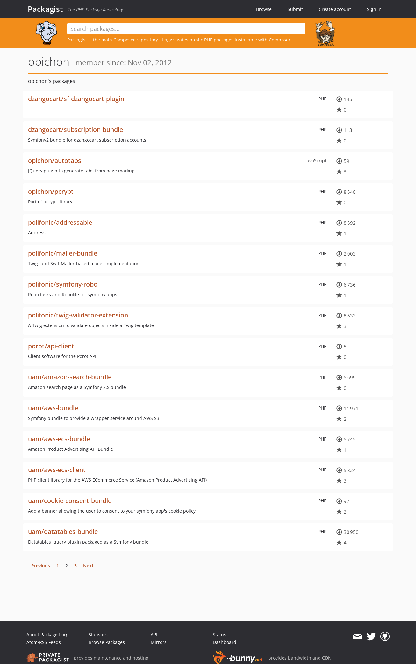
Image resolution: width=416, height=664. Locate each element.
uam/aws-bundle (53, 408)
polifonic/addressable (60, 222)
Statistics (98, 634)
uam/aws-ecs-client (57, 469)
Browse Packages (107, 642)
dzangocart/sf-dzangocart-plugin (76, 98)
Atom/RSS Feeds (43, 642)
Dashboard (224, 642)
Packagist (45, 9)
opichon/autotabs (54, 160)
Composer (124, 40)
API (154, 634)
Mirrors (159, 642)
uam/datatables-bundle (63, 531)
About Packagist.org (47, 634)
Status (219, 634)
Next (88, 566)
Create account (335, 9)
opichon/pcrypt (51, 191)
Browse (264, 9)
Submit (295, 9)
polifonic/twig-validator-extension (78, 315)
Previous (40, 566)
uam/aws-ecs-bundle (59, 438)
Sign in (374, 9)
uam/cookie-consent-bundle (69, 500)
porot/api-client (51, 346)
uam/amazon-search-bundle (69, 377)
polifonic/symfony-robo (62, 284)
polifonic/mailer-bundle (62, 253)
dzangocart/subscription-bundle (75, 129)
